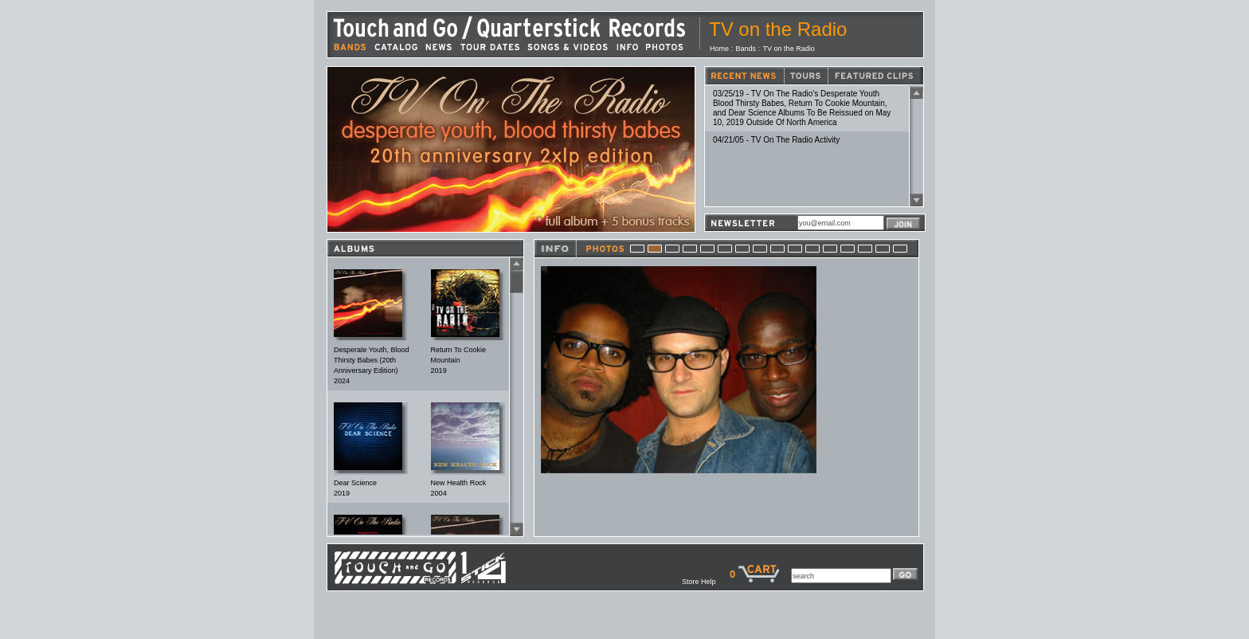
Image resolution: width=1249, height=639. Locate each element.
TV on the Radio (789, 49)
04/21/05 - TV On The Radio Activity (776, 139)
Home (719, 49)
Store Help (706, 582)
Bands (746, 49)
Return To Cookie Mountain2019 (458, 360)
